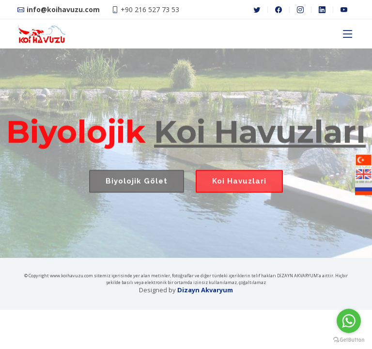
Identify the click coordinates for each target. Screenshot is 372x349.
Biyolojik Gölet (137, 186)
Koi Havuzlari (239, 186)
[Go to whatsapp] (349, 321)
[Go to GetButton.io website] (348, 339)
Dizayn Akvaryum (205, 290)
